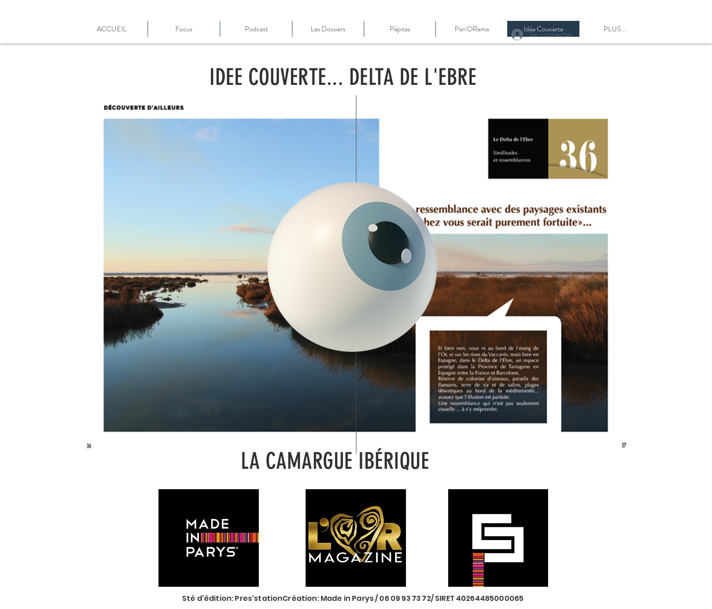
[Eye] (352, 267)
